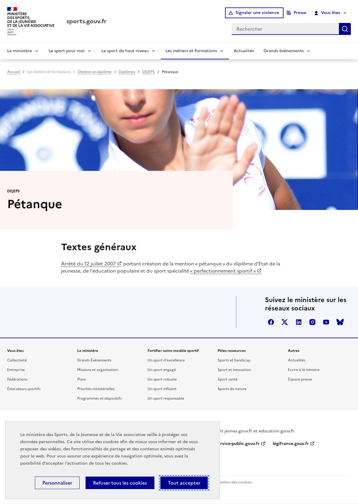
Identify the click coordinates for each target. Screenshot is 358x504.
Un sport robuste (162, 379)
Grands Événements (94, 360)
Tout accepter (184, 482)
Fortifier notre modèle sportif (173, 350)
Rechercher (345, 29)
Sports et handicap (234, 360)
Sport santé (228, 379)
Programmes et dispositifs (99, 398)
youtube (326, 322)
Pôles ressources (232, 350)
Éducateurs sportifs (24, 389)
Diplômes (127, 72)
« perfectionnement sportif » (223, 270)
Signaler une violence (257, 13)
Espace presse (300, 379)
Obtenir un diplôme (94, 72)
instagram (312, 322)
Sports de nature (232, 389)
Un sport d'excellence (166, 360)
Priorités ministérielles (95, 389)
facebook (271, 322)
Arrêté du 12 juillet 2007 (88, 263)
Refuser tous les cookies (120, 482)
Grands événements (284, 51)
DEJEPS (148, 72)
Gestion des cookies (234, 482)
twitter (285, 322)
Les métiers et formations (191, 51)
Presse (300, 13)
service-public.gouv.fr (238, 443)
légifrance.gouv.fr (291, 443)
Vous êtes (327, 12)
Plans (81, 379)
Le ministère (19, 51)
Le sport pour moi (67, 51)
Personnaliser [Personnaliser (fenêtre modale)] (57, 482)
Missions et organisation (97, 369)
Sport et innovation (234, 369)
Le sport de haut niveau (125, 51)
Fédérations (17, 379)
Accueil (13, 72)
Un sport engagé (162, 369)
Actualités (244, 51)
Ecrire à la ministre (304, 369)
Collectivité (17, 360)
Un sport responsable (166, 398)
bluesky (340, 322)
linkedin (299, 322)
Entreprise (16, 369)
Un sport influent (162, 389)
